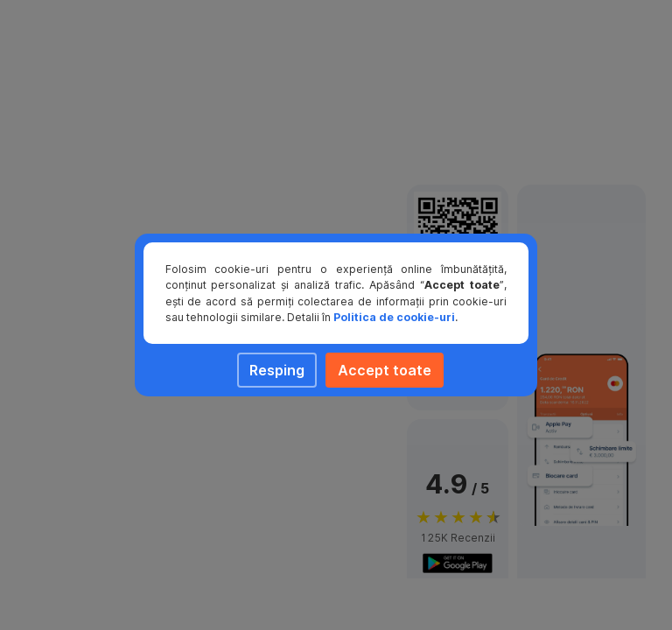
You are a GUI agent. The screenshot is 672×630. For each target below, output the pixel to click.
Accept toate (384, 370)
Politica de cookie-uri (394, 317)
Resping (276, 370)
